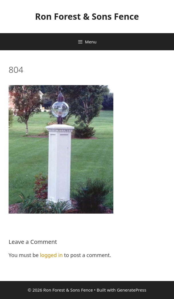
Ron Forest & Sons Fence (87, 16)
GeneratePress (131, 290)
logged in (51, 255)
